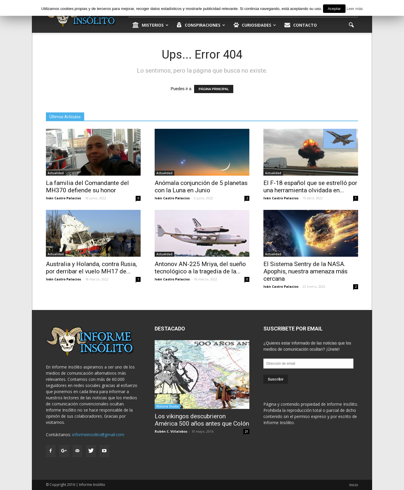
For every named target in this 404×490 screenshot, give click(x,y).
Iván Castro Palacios (63, 198)
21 (246, 431)
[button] (351, 25)
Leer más (354, 8)
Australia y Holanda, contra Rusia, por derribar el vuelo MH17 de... (91, 268)
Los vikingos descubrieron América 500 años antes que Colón (202, 420)
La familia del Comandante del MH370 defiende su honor (87, 186)
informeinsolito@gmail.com (98, 434)
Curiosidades (255, 25)
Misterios (150, 25)
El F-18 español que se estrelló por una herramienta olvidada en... (310, 186)
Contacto (300, 25)
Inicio (353, 484)
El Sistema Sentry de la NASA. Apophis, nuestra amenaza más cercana (305, 271)
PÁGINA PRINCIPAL (213, 89)
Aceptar (334, 8)
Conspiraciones (201, 25)
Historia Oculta (167, 406)
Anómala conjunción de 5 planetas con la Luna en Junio (201, 186)
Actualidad (56, 173)
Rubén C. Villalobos (171, 431)
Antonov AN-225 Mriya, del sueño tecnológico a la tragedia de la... (200, 268)
